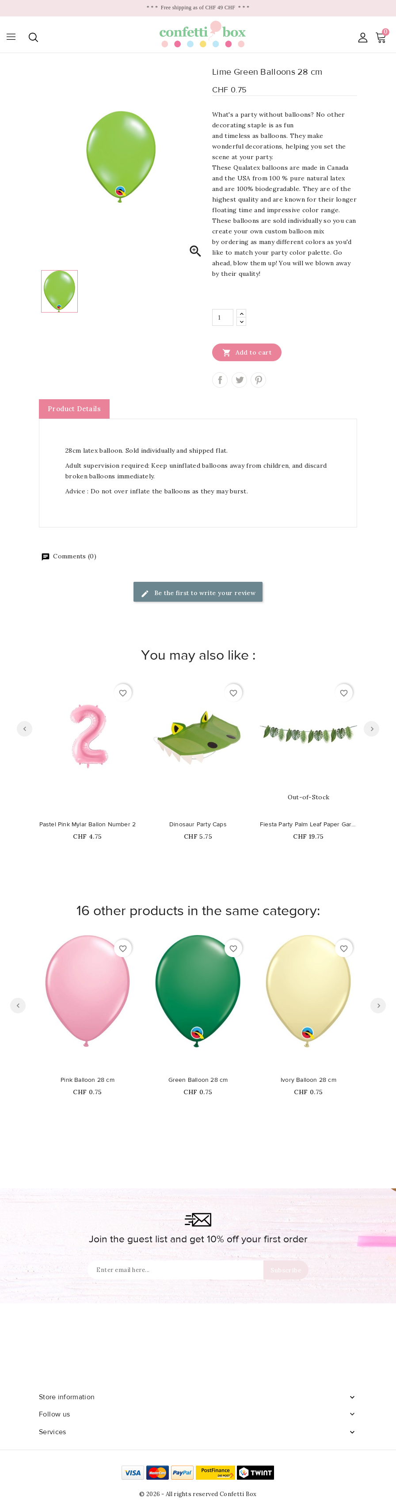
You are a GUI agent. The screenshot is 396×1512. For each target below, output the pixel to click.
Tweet (239, 380)
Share (220, 380)
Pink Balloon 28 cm (87, 1080)
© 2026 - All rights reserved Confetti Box (197, 1494)
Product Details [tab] (74, 409)
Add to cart (246, 352)
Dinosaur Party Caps (198, 825)
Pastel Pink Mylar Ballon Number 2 (87, 825)
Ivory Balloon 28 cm (308, 1080)
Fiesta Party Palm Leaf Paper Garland (308, 825)
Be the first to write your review (198, 593)
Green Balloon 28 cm (198, 1080)
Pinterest (258, 380)
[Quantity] (222, 317)
